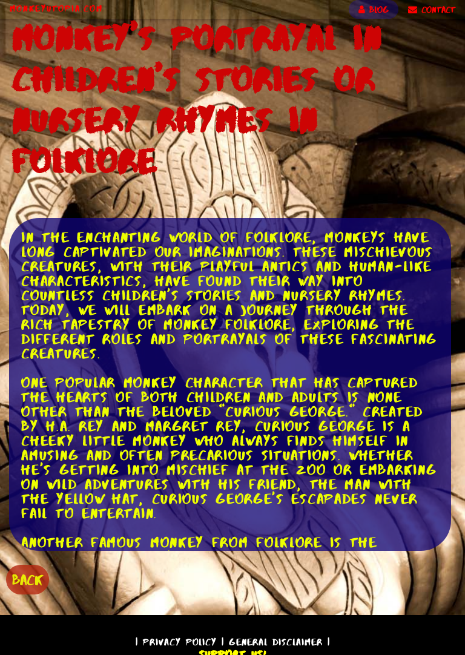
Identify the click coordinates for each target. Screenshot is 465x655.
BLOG (373, 9)
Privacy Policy (180, 642)
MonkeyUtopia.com (56, 8)
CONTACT (431, 9)
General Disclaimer (276, 642)
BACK (27, 579)
